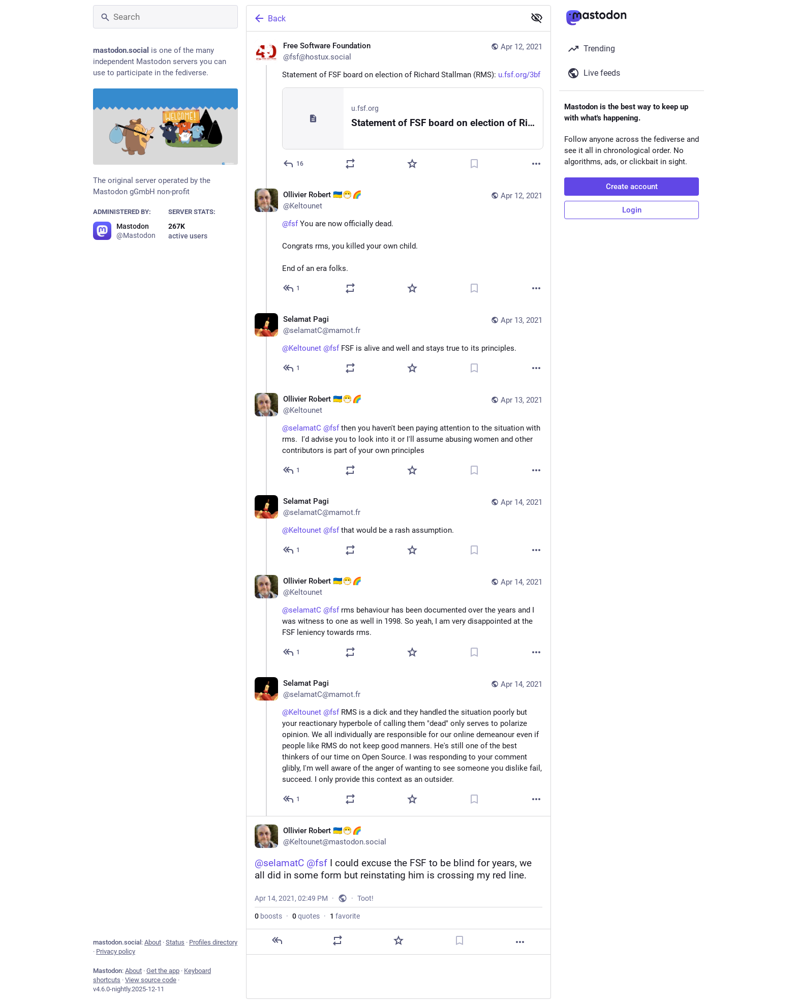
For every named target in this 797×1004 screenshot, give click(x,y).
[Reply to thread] (292, 288)
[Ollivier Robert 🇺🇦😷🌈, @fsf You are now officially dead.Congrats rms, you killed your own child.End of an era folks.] (398, 242)
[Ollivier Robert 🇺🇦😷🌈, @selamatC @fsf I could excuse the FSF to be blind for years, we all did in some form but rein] (398, 885)
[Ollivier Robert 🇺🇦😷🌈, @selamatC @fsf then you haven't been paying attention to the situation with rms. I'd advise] (398, 436)
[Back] (385, 18)
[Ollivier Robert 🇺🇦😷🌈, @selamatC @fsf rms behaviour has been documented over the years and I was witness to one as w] (398, 618)
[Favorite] (412, 164)
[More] (536, 164)
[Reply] (293, 164)
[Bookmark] (474, 164)
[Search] (165, 16)
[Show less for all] (536, 18)
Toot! (365, 898)
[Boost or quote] (350, 164)
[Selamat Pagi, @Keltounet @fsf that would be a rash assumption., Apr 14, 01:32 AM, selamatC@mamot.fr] (398, 527)
